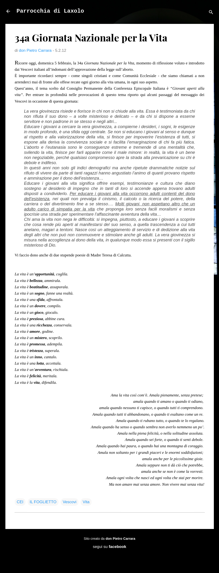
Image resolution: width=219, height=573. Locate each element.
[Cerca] (211, 13)
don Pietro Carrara (120, 538)
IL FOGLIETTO (43, 502)
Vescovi (70, 502)
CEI (20, 502)
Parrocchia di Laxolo (50, 11)
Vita (86, 502)
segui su (109, 546)
